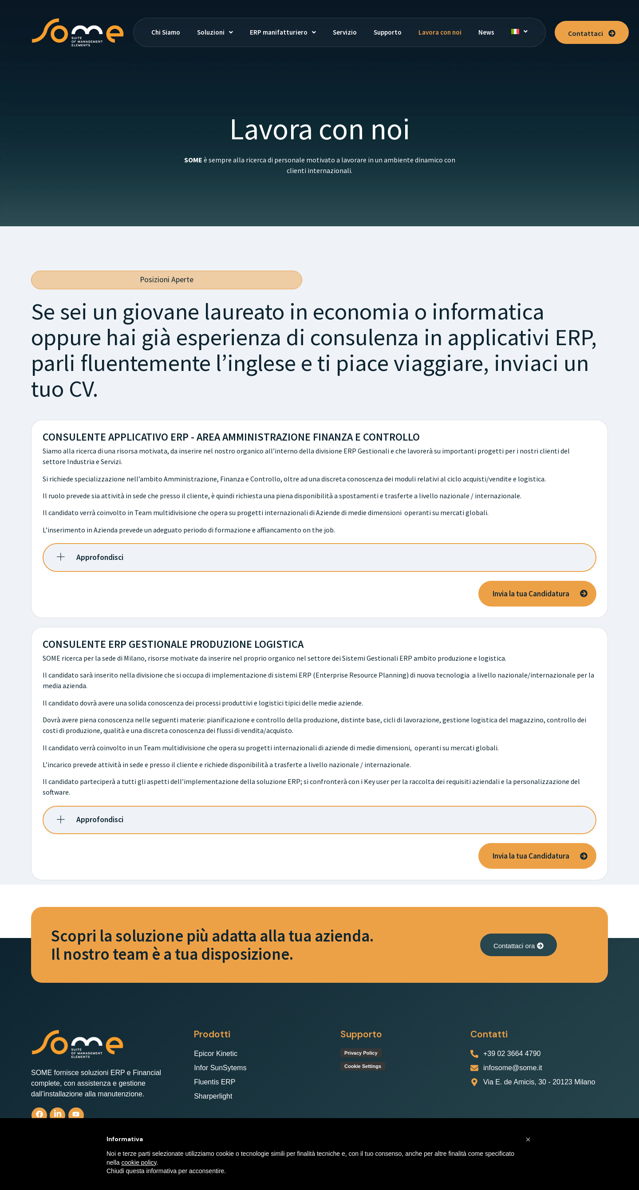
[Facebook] (39, 1115)
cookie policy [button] (138, 1162)
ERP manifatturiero (283, 32)
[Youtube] (76, 1115)
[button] (215, 32)
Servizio (345, 32)
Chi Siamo (165, 32)
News (486, 32)
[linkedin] (57, 1115)
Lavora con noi (440, 32)
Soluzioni (215, 32)
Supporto (388, 32)
